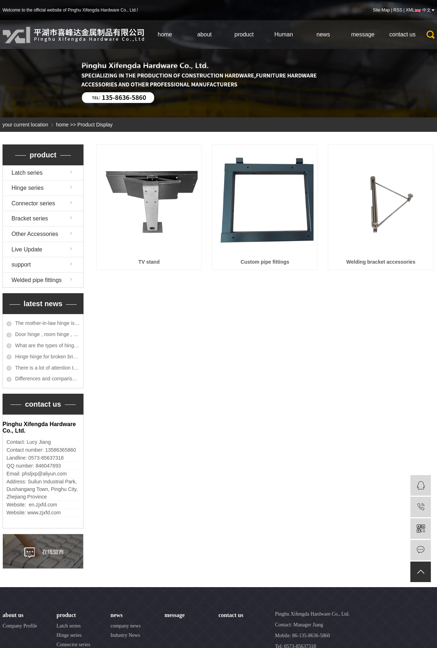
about (204, 34)
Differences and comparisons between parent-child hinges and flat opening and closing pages (47, 378)
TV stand (148, 262)
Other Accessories (35, 234)
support (21, 265)
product (243, 34)
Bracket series (30, 218)
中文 (426, 10)
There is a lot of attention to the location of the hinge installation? (47, 368)
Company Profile (20, 626)
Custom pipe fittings (264, 262)
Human (283, 34)
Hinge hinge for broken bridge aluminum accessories (47, 356)
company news (126, 626)
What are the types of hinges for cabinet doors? (47, 345)
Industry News (125, 635)
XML (410, 10)
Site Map (381, 10)
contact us (402, 34)
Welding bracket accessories (380, 262)
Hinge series (28, 188)
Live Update (27, 249)
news (323, 34)
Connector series (33, 203)
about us (13, 615)
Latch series (27, 173)
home (165, 34)
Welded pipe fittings (37, 280)
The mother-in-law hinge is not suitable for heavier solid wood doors (47, 323)
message (363, 34)
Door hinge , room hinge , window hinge (47, 334)
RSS (397, 10)
